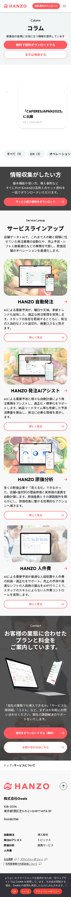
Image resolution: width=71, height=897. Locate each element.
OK (14, 891)
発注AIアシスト (13, 840)
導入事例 (42, 835)
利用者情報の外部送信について (21, 863)
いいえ (26, 891)
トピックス (44, 840)
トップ (8, 765)
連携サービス (45, 845)
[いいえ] (66, 885)
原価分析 (9, 845)
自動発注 (9, 835)
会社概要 (8, 859)
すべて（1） (15, 154)
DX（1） (36, 154)
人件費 (8, 850)
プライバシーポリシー (31, 859)
